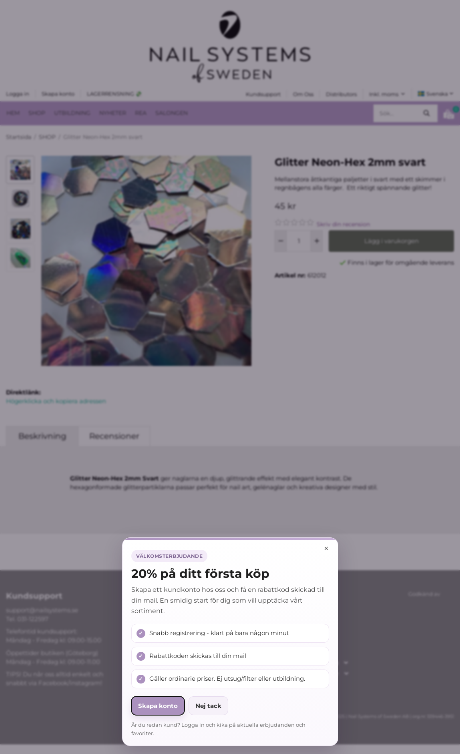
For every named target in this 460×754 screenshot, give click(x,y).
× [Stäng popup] (326, 548)
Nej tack (208, 706)
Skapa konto (158, 706)
